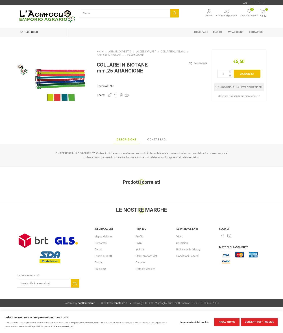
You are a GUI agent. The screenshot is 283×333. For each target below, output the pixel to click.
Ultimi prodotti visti (147, 256)
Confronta (200, 63)
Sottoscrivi (75, 283)
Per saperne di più (63, 326)
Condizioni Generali (187, 256)
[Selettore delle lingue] (261, 2)
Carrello (140, 262)
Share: (101, 95)
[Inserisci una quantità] (223, 74)
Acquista (247, 73)
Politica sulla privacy (188, 249)
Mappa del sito (103, 236)
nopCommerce (86, 303)
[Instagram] (229, 236)
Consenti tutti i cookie (259, 322)
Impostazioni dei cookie (194, 322)
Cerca (174, 13)
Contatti (99, 262)
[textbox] (124, 13)
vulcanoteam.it (118, 303)
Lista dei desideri (145, 269)
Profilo (209, 15)
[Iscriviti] (44, 283)
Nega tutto (227, 322)
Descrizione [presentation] (126, 139)
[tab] (126, 139)
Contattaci (101, 243)
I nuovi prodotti (103, 256)
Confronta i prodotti (226, 15)
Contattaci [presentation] (157, 139)
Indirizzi (140, 249)
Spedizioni (182, 243)
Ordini (139, 243)
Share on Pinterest (121, 95)
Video (179, 236)
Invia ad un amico (127, 95)
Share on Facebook (115, 95)
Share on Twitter (110, 95)
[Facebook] (222, 236)
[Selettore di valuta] (249, 2)
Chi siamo (100, 269)
